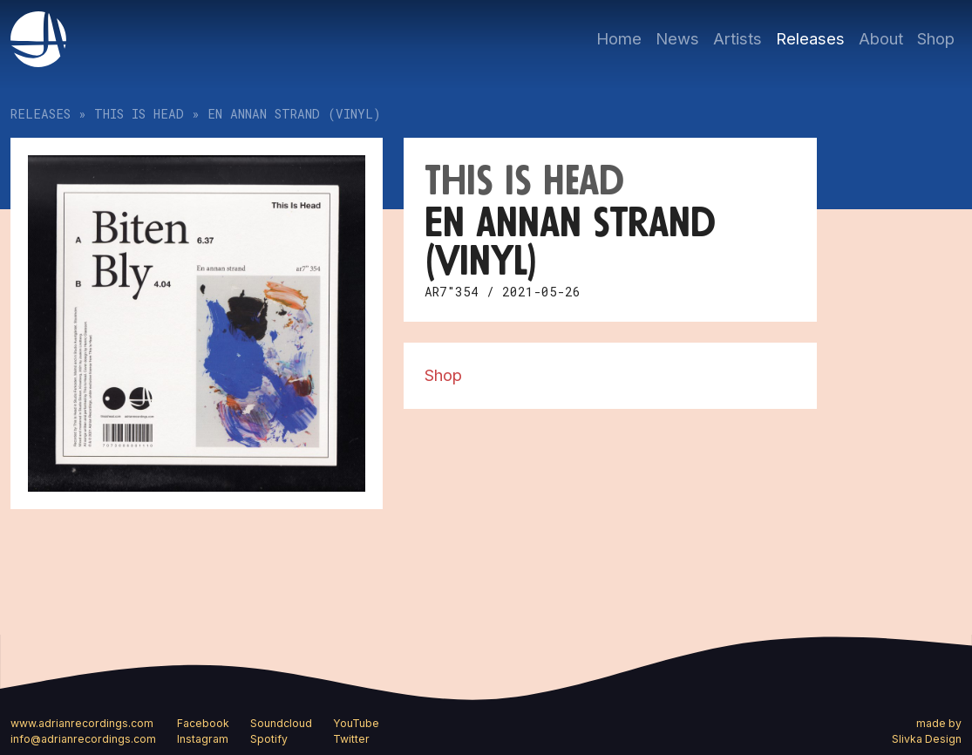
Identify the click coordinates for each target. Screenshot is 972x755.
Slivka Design (927, 738)
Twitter (351, 738)
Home (619, 38)
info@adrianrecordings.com (83, 738)
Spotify (269, 738)
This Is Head (139, 113)
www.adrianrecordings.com (81, 723)
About (881, 38)
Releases (810, 38)
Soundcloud (281, 723)
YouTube (356, 723)
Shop (936, 38)
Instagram (202, 738)
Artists (737, 38)
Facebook (203, 723)
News (677, 38)
